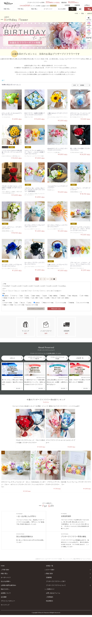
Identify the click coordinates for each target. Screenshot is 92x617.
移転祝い (63, 295)
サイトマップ (5, 607)
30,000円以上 (62, 286)
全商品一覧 (49, 568)
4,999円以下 (6, 286)
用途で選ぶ (34, 9)
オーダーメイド (48, 9)
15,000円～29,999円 (51, 286)
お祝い (41, 298)
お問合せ (87, 5)
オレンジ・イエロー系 (20, 290)
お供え (26, 295)
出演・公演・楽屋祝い (63, 298)
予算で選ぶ (21, 9)
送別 (21, 295)
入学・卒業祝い (84, 295)
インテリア (19, 298)
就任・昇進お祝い (72, 295)
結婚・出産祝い (35, 295)
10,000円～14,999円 (39, 286)
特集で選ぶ (7, 9)
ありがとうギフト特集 (31, 305)
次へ (53, 279)
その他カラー (57, 290)
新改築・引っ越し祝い (8, 298)
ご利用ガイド (50, 591)
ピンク (10, 290)
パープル (36, 290)
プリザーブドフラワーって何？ (56, 583)
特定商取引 (49, 603)
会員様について (6, 595)
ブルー (29, 290)
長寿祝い (27, 298)
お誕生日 (89, 13)
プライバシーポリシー (8, 603)
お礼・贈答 (34, 298)
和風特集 (71, 302)
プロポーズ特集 (7, 302)
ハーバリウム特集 (61, 302)
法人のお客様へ (6, 583)
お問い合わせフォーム (53, 595)
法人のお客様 (61, 9)
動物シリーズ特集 (7, 305)
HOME (76, 13)
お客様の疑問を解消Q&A (8, 587)
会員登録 (67, 5)
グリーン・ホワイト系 (46, 290)
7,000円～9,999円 (27, 286)
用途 (82, 13)
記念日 (44, 295)
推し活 (53, 298)
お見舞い (47, 298)
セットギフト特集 (19, 305)
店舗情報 (77, 5)
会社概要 (3, 599)
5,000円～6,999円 (16, 286)
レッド (4, 290)
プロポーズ (13, 295)
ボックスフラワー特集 (82, 302)
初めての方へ (5, 591)
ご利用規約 (49, 599)
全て (3, 80)
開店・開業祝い (53, 295)
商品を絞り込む (56, 309)
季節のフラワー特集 (47, 302)
